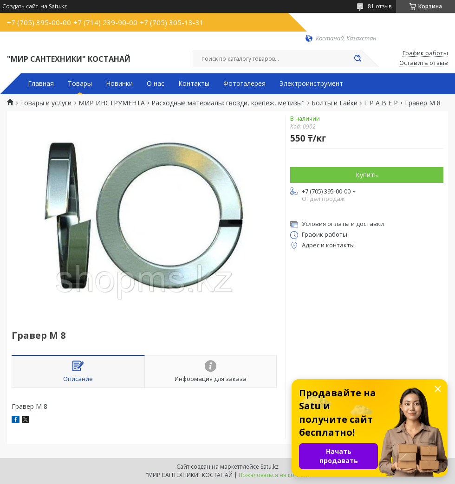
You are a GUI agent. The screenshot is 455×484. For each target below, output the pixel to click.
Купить (367, 174)
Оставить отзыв (423, 63)
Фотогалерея (244, 83)
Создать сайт (20, 6)
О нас (155, 83)
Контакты (193, 83)
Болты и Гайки (335, 103)
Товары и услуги (46, 103)
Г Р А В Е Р (381, 103)
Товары (80, 83)
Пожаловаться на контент (274, 475)
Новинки (119, 83)
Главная (41, 83)
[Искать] (357, 59)
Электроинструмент (311, 83)
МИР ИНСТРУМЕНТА (111, 103)
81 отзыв (379, 6)
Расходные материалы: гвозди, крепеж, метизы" (228, 103)
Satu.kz (269, 467)
